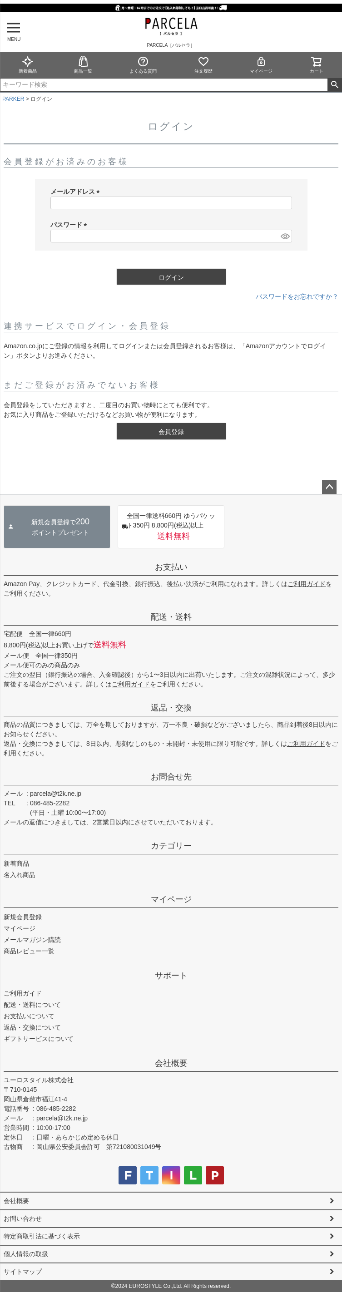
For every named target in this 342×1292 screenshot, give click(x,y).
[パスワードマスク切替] (284, 236)
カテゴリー (171, 845)
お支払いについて (29, 1016)
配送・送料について (32, 1004)
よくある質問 (143, 65)
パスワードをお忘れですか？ (297, 296)
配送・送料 (171, 616)
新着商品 (28, 65)
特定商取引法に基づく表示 (42, 1236)
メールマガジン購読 (32, 939)
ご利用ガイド (306, 583)
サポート (171, 975)
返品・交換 (171, 707)
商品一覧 (83, 65)
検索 (334, 85)
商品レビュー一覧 (29, 951)
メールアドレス (76, 191)
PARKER (13, 99)
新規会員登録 (23, 917)
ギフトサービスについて (39, 1038)
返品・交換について (32, 1027)
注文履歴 (203, 65)
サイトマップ (23, 1271)
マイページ (261, 65)
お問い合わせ (23, 1218)
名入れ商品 (19, 874)
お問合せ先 (171, 776)
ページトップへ (329, 487)
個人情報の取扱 (26, 1253)
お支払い (171, 567)
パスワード (70, 224)
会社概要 (171, 1063)
